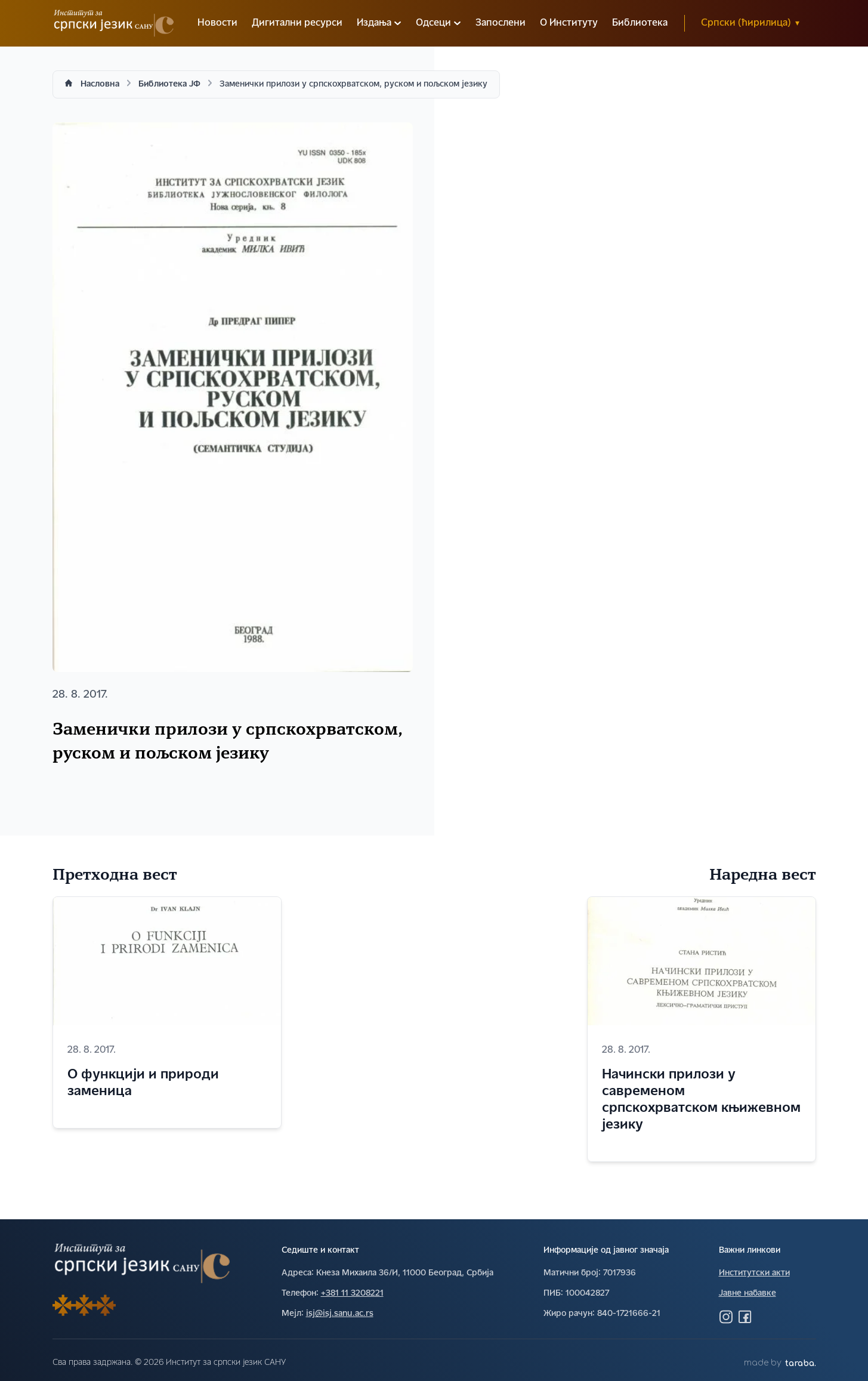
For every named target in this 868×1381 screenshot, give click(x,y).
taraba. (800, 1363)
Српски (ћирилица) (750, 23)
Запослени (500, 23)
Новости (217, 23)
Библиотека (640, 23)
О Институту (569, 23)
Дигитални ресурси (297, 23)
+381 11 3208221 (352, 1293)
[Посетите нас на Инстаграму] (726, 1316)
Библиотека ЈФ (169, 84)
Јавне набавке (747, 1293)
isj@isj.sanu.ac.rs (339, 1314)
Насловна (100, 84)
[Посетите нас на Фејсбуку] (745, 1316)
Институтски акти (754, 1273)
